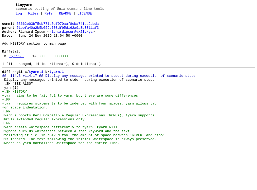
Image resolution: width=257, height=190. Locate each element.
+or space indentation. (24, 124)
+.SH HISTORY (14, 105)
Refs (49, 15)
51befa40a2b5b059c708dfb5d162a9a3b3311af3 (58, 30)
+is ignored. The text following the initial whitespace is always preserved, (79, 162)
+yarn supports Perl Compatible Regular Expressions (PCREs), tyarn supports (78, 134)
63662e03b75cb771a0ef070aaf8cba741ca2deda (58, 26)
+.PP (6, 115)
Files (33, 15)
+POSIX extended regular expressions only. (44, 139)
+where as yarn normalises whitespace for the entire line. (61, 167)
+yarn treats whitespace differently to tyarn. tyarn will (59, 148)
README (65, 15)
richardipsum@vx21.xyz (71, 35)
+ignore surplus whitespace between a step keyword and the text (66, 153)
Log (19, 15)
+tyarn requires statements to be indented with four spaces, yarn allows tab (79, 120)
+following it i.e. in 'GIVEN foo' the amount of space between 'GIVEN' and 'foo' (83, 158)
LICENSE (85, 15)
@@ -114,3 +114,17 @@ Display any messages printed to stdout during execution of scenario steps (99, 86)
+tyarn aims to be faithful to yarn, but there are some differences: (71, 110)
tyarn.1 (16, 64)
